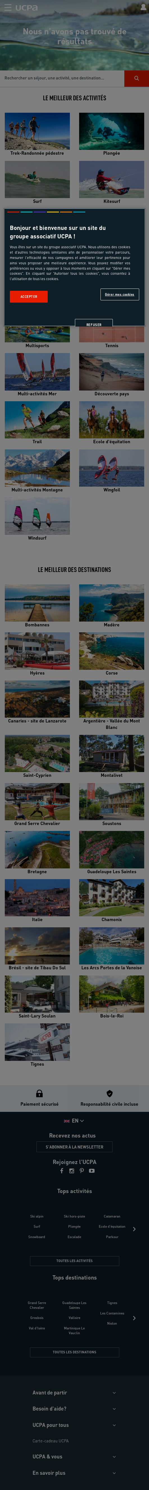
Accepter (29, 297)
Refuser (94, 325)
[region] (74, 267)
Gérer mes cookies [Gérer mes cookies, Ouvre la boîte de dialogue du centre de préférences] (119, 294)
